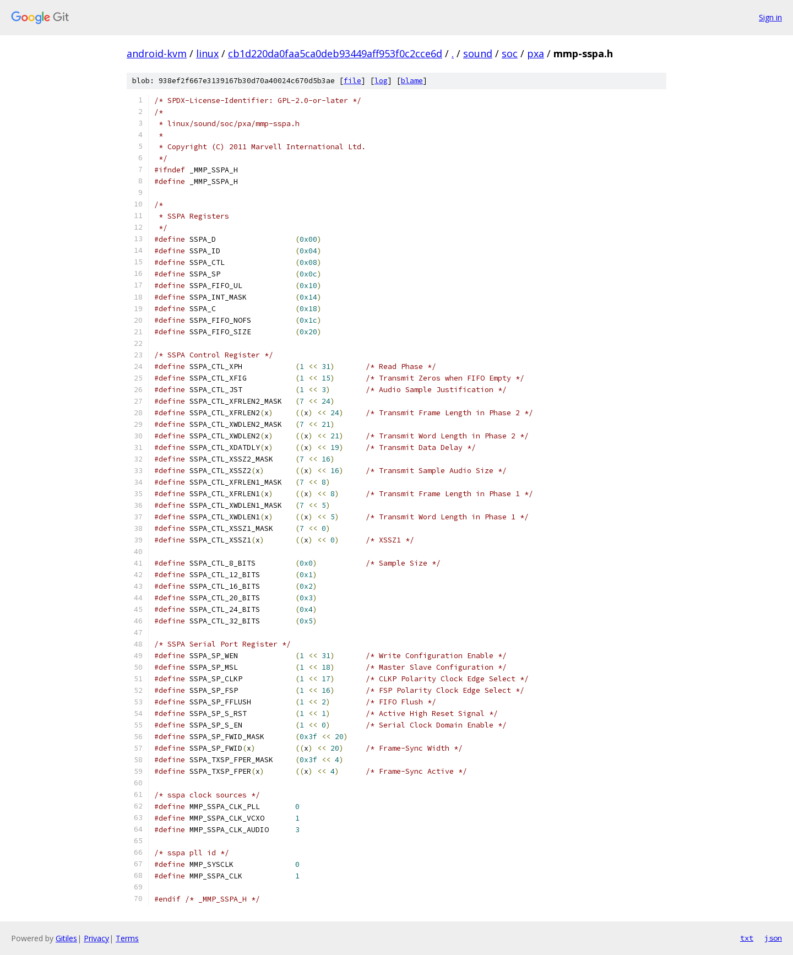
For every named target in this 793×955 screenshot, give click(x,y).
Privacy (96, 938)
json (773, 938)
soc (510, 53)
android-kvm (157, 53)
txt (746, 938)
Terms (127, 938)
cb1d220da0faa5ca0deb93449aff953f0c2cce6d (335, 53)
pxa (535, 53)
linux (207, 53)
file (352, 80)
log (381, 80)
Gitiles (66, 938)
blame (412, 80)
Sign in (770, 17)
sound (477, 53)
